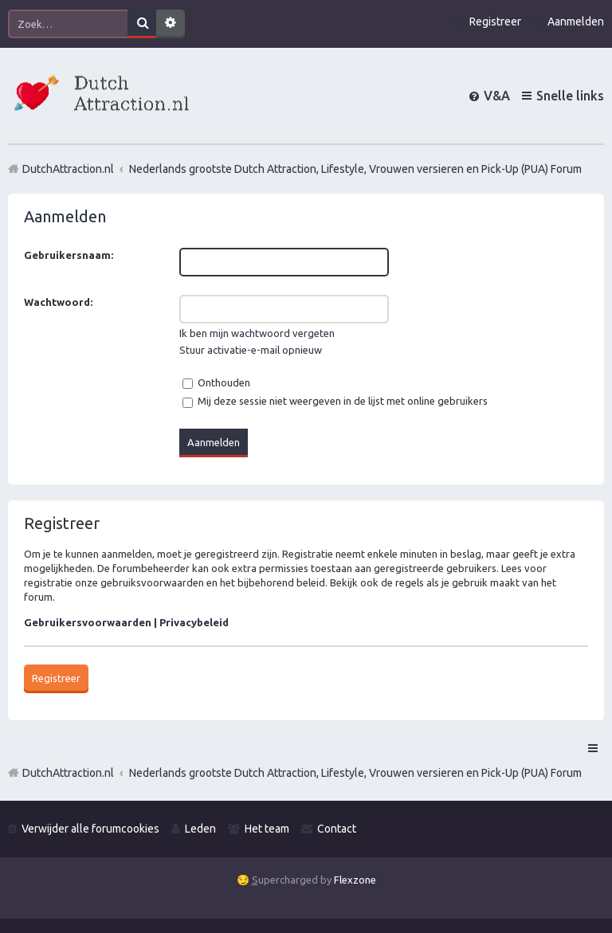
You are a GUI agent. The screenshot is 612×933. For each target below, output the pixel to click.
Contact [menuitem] (336, 828)
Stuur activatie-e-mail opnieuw (250, 349)
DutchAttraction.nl (68, 772)
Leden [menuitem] (200, 828)
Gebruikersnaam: (68, 255)
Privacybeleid (194, 622)
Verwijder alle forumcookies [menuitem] (90, 828)
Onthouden (216, 382)
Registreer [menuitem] (495, 21)
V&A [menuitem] (497, 95)
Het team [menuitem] (267, 828)
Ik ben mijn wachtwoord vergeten (257, 333)
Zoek (142, 24)
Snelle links (570, 95)
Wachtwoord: (58, 302)
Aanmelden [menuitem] (575, 21)
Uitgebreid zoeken (170, 24)
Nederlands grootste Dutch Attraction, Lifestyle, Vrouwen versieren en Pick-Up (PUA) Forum (355, 772)
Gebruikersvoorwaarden (87, 622)
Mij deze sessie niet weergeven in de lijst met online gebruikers (335, 400)
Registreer (56, 678)
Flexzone (355, 879)
